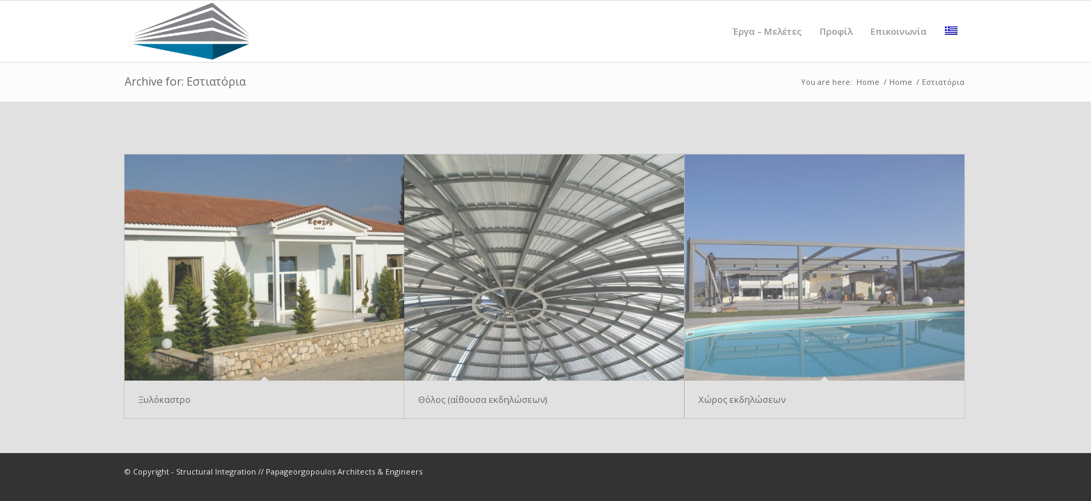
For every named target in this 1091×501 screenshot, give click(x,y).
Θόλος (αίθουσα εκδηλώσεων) (482, 399)
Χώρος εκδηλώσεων (742, 399)
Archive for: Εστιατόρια (185, 81)
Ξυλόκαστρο (164, 399)
